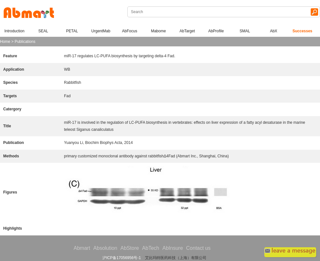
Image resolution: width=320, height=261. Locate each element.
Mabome (158, 31)
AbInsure (172, 248)
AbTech (150, 248)
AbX (273, 31)
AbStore (129, 248)
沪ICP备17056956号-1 (121, 258)
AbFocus (129, 31)
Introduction (14, 31)
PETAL (72, 31)
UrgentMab (100, 31)
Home (5, 41)
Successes (302, 31)
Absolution (105, 248)
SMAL (245, 31)
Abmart (82, 248)
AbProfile (216, 31)
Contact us (198, 248)
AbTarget (187, 31)
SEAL (43, 31)
